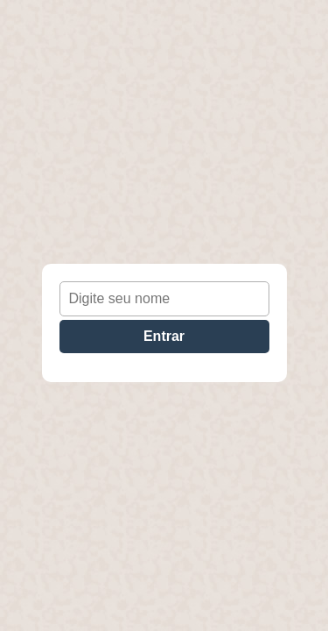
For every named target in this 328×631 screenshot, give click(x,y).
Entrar (164, 336)
